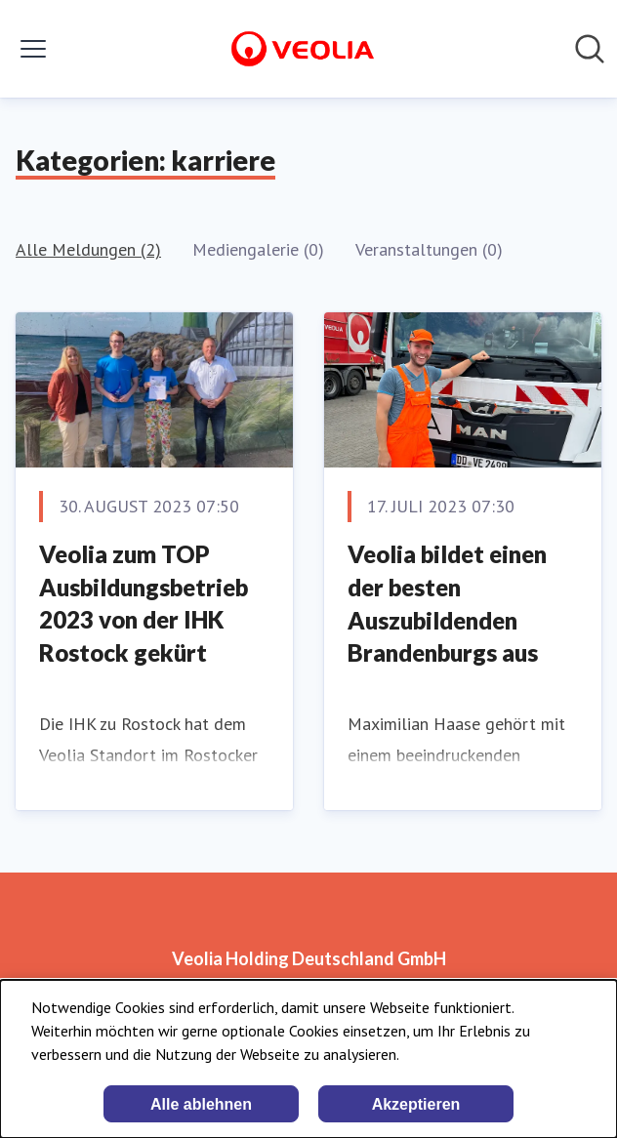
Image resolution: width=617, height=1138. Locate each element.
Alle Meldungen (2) (88, 249)
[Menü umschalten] (33, 48)
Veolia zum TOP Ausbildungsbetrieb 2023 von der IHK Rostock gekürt (143, 603)
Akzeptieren (416, 1104)
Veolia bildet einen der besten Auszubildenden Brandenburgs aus (447, 603)
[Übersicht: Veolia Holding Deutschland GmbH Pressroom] (302, 49)
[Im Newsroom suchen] (589, 48)
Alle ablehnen (201, 1104)
